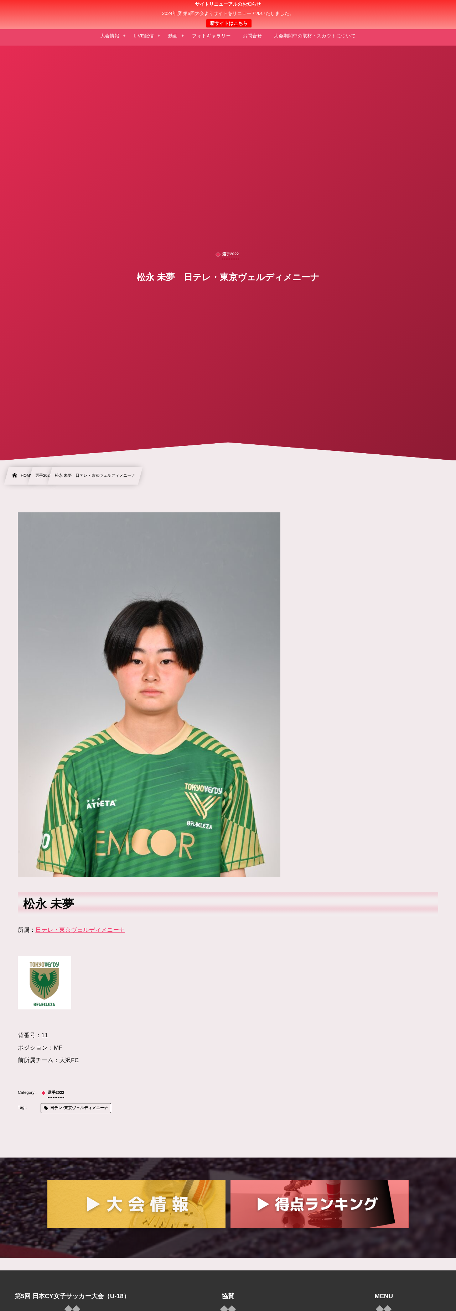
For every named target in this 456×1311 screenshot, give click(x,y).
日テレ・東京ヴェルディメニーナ (80, 930)
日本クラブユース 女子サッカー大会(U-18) (228, 15)
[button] (437, 9)
